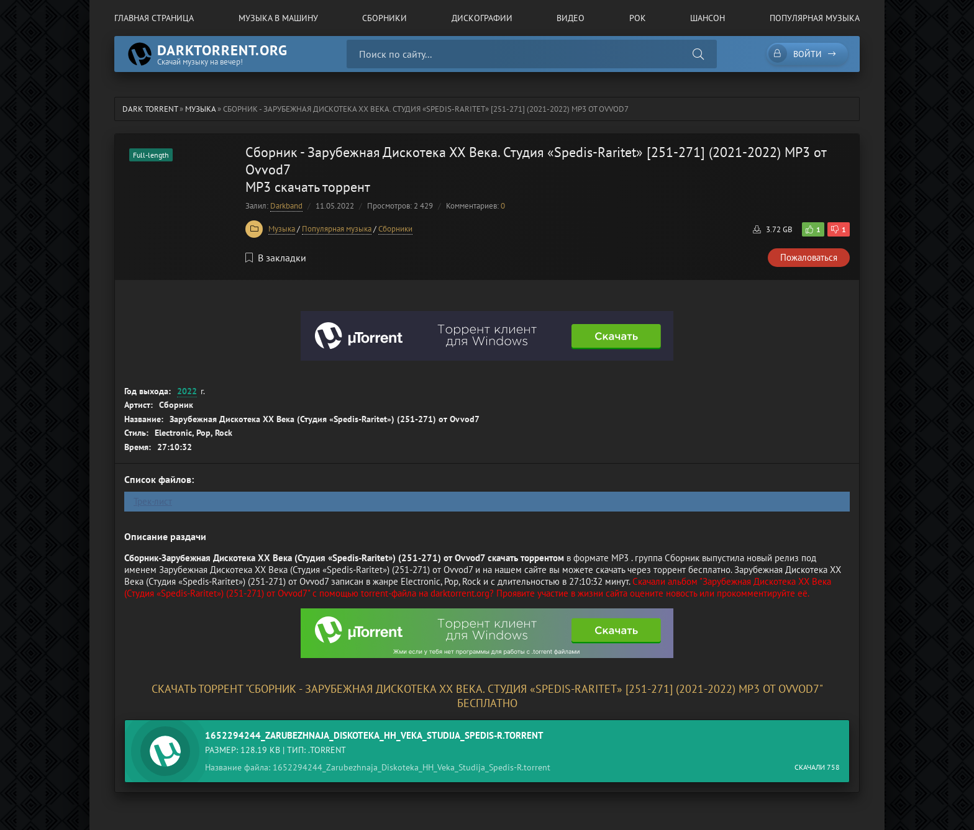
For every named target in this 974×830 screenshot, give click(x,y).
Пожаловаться (808, 257)
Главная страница (154, 18)
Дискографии (482, 18)
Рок (637, 18)
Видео (571, 18)
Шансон (707, 18)
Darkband (286, 206)
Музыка (281, 228)
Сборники (384, 18)
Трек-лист (153, 501)
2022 (187, 391)
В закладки (275, 257)
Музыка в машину (278, 18)
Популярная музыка (815, 18)
